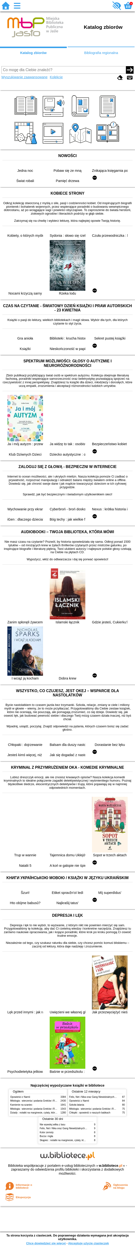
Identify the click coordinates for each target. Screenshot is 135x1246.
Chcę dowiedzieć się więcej (46, 1243)
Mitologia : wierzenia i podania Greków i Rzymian (36, 1100)
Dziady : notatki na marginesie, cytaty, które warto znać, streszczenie (46, 1112)
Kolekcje (56, 77)
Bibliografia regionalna (101, 53)
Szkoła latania (76, 1104)
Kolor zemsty (46, 1132)
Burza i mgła (46, 1136)
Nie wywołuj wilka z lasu (52, 1124)
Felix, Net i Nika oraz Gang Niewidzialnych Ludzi (95, 1097)
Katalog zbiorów (33, 53)
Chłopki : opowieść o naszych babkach (89, 1112)
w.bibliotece (110, 1165)
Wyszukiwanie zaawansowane (24, 77)
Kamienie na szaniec (21, 1104)
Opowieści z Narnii (20, 1097)
